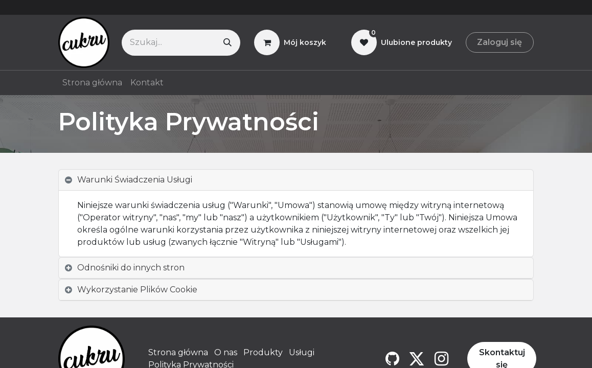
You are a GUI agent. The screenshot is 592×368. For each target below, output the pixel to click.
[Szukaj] (227, 43)
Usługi (301, 352)
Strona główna (178, 352)
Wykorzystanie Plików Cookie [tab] (137, 289)
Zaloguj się (499, 42)
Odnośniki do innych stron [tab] (131, 267)
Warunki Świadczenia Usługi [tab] (134, 180)
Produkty (263, 352)
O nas (225, 352)
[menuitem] (92, 83)
